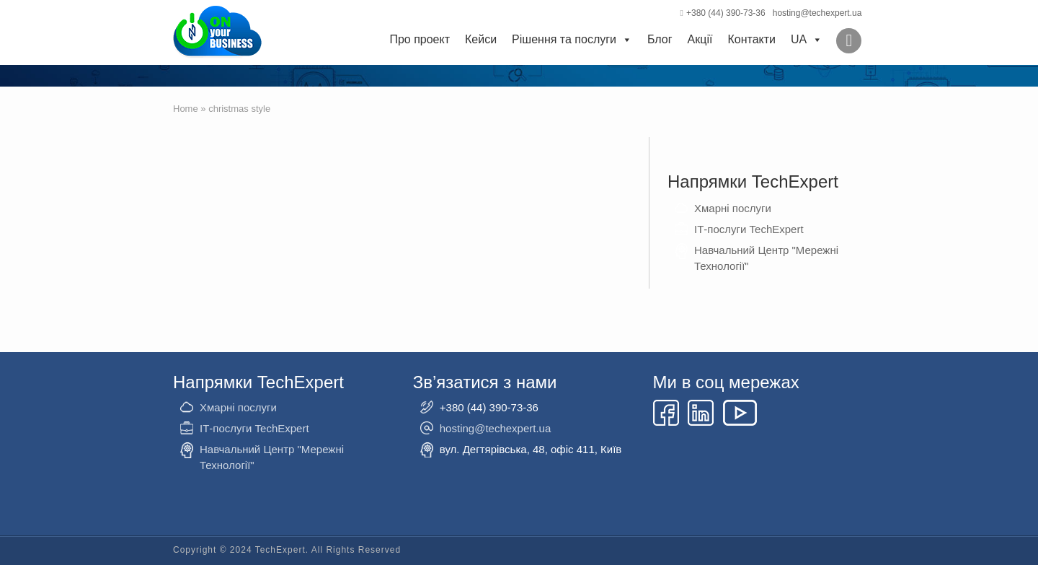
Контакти (751, 39)
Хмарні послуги (732, 208)
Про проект (419, 39)
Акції (700, 39)
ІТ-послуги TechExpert (749, 229)
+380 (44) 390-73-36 (723, 13)
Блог (660, 39)
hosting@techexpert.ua (817, 13)
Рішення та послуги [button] (572, 39)
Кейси (481, 39)
